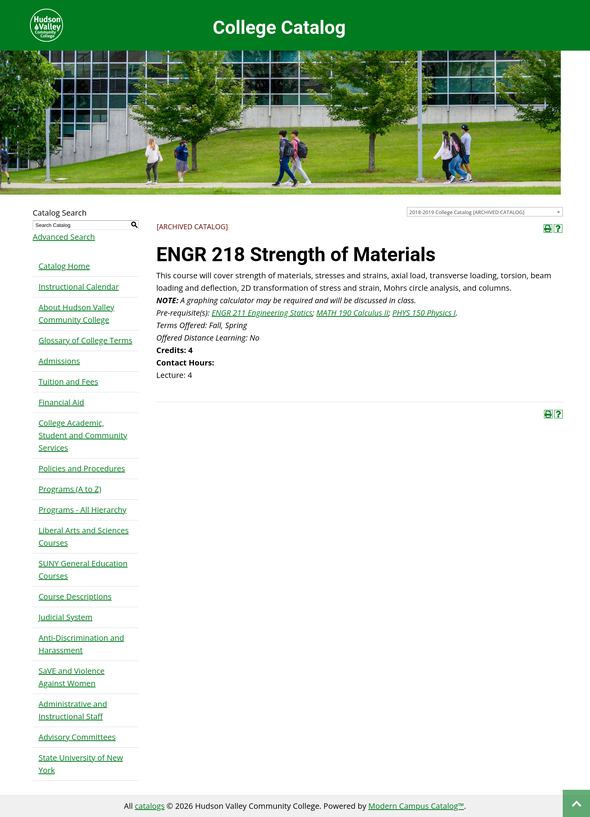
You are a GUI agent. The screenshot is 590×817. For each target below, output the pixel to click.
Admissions (59, 361)
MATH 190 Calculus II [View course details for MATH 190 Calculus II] (352, 312)
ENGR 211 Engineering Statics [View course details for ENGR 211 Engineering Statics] (261, 312)
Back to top (576, 803)
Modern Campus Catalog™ (416, 806)
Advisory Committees (77, 737)
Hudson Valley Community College (46, 25)
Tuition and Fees (68, 381)
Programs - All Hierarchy (83, 509)
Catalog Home (64, 266)
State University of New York (81, 763)
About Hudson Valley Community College (76, 313)
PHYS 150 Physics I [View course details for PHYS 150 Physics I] (424, 312)
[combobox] (485, 211)
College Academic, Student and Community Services (83, 435)
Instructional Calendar (79, 286)
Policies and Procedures (82, 468)
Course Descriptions (75, 596)
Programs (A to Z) (70, 489)
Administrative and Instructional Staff (73, 710)
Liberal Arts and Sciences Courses (84, 536)
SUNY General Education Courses (83, 569)
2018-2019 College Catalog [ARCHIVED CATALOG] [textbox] (467, 212)
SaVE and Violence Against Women (71, 677)
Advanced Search (64, 237)
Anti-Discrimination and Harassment (81, 644)
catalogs (149, 806)
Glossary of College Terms (85, 340)
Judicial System (65, 617)
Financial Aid (61, 402)
